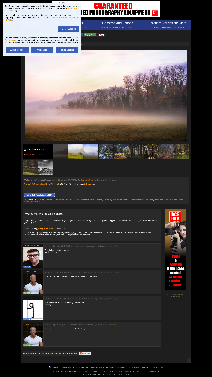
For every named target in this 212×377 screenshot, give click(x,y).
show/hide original (111, 246)
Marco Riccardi (123, 200)
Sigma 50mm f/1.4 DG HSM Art (46, 184)
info (179, 296)
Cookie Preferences (108, 371)
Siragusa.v (35, 202)
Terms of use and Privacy (90, 371)
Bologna (87, 184)
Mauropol (149, 200)
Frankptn (98, 200)
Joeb (114, 200)
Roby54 (27, 202)
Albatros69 (49, 200)
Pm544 (168, 200)
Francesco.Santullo (87, 200)
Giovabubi (107, 200)
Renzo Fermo (177, 200)
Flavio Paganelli (72, 200)
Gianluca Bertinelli (88, 180)
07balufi (41, 200)
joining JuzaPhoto (45, 229)
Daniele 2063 (60, 200)
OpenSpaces (159, 200)
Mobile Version (58, 371)
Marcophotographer (137, 200)
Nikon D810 (28, 184)
